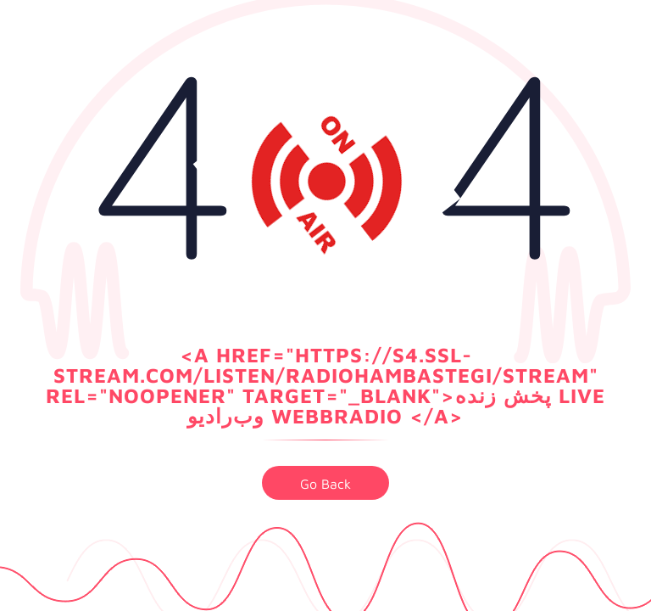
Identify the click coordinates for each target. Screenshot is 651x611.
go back (325, 483)
